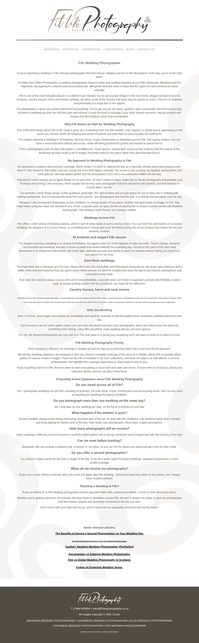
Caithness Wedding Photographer (78, 625)
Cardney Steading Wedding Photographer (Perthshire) (99, 546)
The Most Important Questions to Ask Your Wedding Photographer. (99, 541)
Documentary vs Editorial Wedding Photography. (99, 554)
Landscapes (113, 49)
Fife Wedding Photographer (125, 625)
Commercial (91, 49)
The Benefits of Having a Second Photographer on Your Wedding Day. (99, 533)
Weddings (51, 49)
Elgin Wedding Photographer (151, 620)
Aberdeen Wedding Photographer (51, 620)
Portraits (71, 49)
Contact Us (146, 49)
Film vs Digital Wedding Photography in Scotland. (99, 559)
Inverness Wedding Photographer (102, 620)
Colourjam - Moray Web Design (105, 632)
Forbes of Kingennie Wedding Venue (99, 567)
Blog (130, 49)
